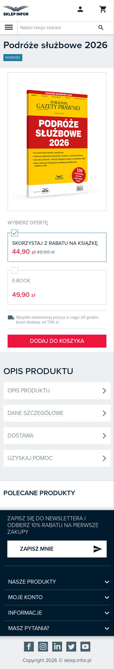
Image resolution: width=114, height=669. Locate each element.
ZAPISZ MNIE (61, 549)
